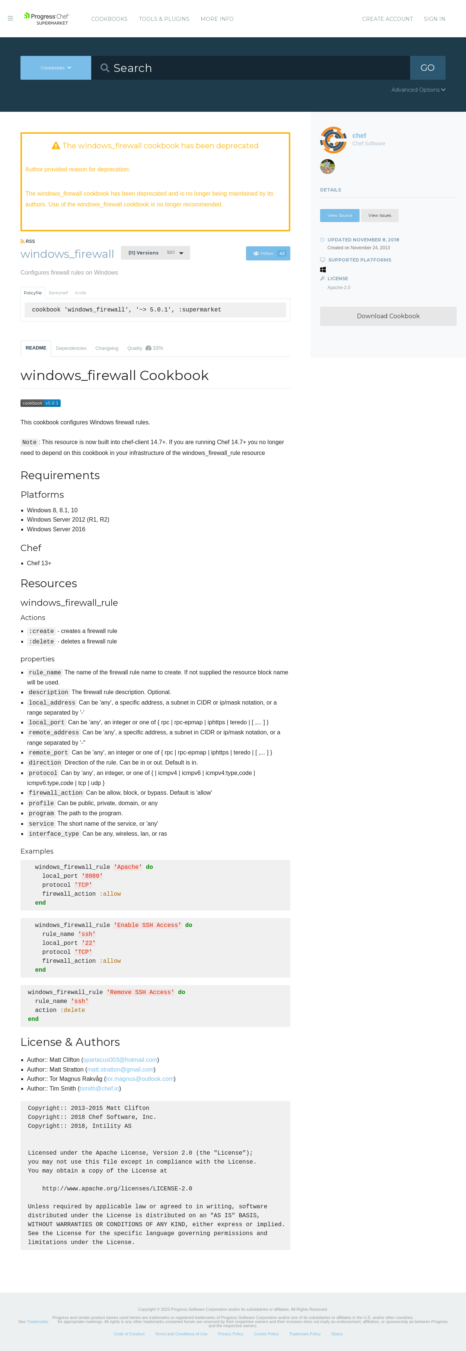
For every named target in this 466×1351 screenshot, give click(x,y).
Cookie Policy (266, 1334)
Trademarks (37, 1321)
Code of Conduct (129, 1334)
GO (428, 67)
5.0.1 (151, 253)
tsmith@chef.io (99, 1088)
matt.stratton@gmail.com (120, 1069)
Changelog (106, 348)
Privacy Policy (230, 1334)
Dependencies (71, 348)
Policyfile (33, 292)
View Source (340, 215)
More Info (217, 19)
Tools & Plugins (164, 19)
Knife (80, 292)
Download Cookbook (388, 316)
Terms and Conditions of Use (181, 1334)
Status (337, 1334)
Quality (145, 348)
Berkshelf (58, 292)
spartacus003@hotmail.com (120, 1060)
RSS (27, 241)
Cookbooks (109, 19)
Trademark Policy (305, 1334)
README (36, 348)
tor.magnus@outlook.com (140, 1079)
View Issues (379, 215)
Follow (270, 253)
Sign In (435, 19)
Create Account (387, 19)
